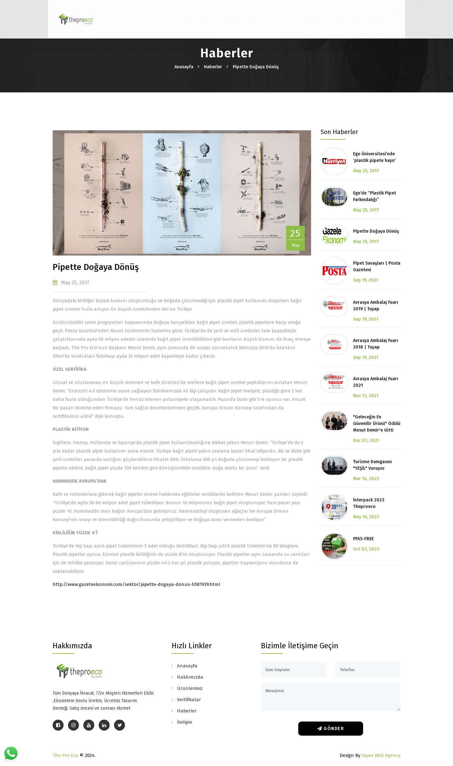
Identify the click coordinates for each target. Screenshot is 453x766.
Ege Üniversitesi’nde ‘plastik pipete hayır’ (374, 157)
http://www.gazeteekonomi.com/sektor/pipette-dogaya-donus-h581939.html (136, 584)
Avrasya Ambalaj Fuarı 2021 (375, 382)
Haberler (330, 15)
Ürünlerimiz (256, 15)
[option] (182, 193)
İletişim (359, 15)
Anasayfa (184, 15)
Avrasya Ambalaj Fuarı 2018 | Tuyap (375, 344)
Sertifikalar (295, 15)
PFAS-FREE (363, 538)
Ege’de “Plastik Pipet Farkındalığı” (374, 196)
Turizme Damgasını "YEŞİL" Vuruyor (372, 465)
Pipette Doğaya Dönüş (256, 67)
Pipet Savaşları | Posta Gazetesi (376, 266)
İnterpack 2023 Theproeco (368, 503)
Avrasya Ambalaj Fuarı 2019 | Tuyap (375, 306)
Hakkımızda (217, 15)
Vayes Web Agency (381, 755)
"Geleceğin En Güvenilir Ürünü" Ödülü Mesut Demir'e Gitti (376, 423)
